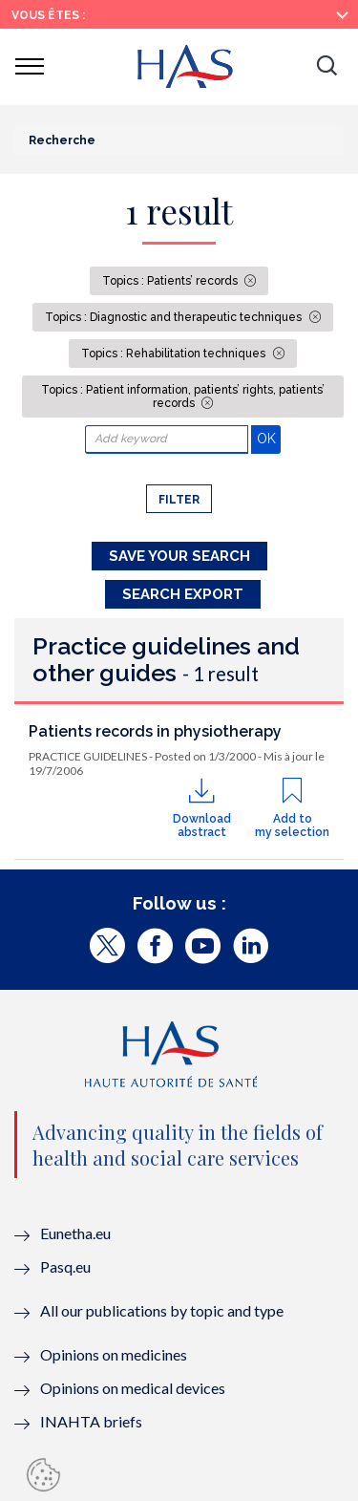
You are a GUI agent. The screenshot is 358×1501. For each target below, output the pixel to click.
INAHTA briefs (91, 1421)
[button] (326, 67)
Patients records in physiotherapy (155, 731)
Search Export (182, 594)
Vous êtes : (48, 15)
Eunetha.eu (75, 1233)
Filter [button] (179, 499)
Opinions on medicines (113, 1354)
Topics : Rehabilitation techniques (174, 353)
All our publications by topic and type (162, 1310)
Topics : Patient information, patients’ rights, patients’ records (183, 396)
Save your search (179, 556)
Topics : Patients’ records (171, 281)
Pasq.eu (65, 1266)
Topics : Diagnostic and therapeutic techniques (175, 317)
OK (269, 438)
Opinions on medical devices (132, 1388)
